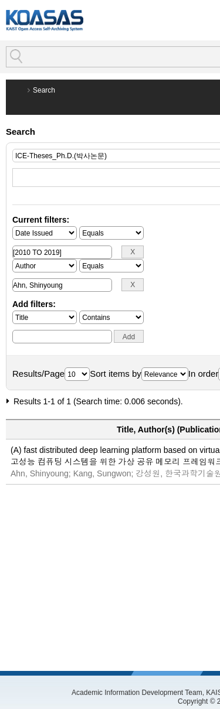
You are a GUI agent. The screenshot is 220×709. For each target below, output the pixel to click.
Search (44, 90)
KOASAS (44, 20)
